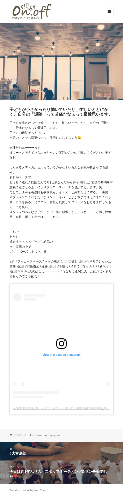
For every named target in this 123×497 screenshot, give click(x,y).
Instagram (54, 435)
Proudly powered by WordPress (27, 490)
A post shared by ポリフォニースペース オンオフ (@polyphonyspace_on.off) (62, 408)
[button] (31, 11)
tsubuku (37, 435)
